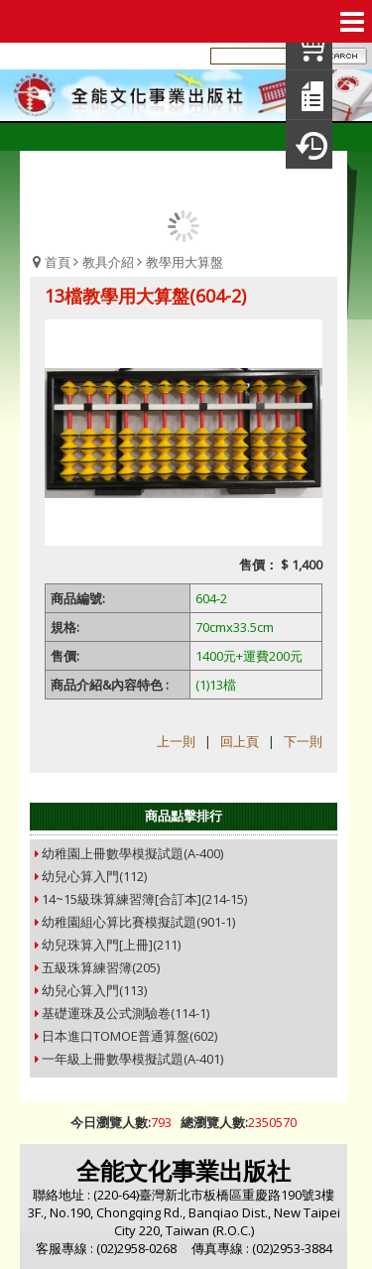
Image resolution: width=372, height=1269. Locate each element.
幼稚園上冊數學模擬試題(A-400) (132, 853)
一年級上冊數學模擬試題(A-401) (132, 1059)
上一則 (176, 741)
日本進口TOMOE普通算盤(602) (129, 1036)
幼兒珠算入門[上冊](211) (111, 944)
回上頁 (239, 741)
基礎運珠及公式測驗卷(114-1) (125, 1013)
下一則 (303, 741)
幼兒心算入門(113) (94, 990)
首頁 (57, 262)
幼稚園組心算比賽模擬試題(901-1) (138, 922)
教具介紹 (108, 262)
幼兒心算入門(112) (94, 876)
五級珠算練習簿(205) (101, 967)
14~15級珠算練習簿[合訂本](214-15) (144, 899)
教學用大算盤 (184, 262)
